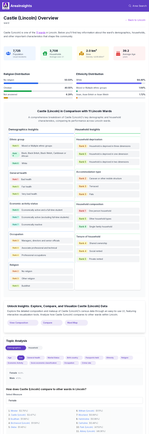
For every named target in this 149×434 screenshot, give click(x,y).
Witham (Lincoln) (86, 410)
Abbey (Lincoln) (87, 430)
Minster (14, 410)
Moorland (83, 414)
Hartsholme (84, 418)
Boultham (15, 418)
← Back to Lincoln (135, 20)
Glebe (14, 426)
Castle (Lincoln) (18, 414)
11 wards (40, 32)
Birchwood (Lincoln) (20, 422)
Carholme (83, 422)
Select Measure (14, 394)
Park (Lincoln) (86, 426)
